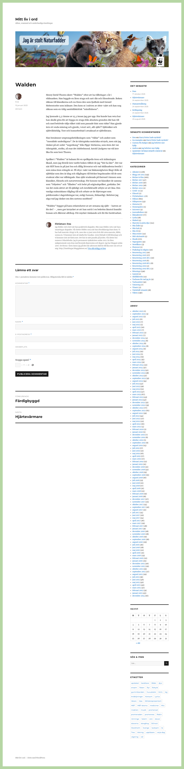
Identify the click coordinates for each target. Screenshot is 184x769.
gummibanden (137, 692)
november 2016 (138, 534)
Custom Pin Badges (140, 143)
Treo (133, 732)
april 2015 (136, 585)
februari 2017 (137, 526)
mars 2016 (136, 555)
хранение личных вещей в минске (147, 151)
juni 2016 (136, 547)
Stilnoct (154, 723)
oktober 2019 (137, 440)
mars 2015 (136, 588)
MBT (133, 705)
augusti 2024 (137, 349)
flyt (148, 688)
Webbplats (21, 347)
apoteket (135, 683)
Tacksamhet (137, 282)
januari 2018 (137, 496)
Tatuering (136, 285)
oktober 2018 (137, 472)
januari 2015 (137, 593)
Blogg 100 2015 (138, 175)
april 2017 (136, 521)
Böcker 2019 (137, 185)
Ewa (17, 102)
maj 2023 (136, 389)
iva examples (137, 140)
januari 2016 (137, 561)
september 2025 (139, 314)
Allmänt (18, 109)
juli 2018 (135, 480)
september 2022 (139, 410)
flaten (142, 688)
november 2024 (138, 341)
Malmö (135, 220)
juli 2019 (135, 448)
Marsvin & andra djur (141, 223)
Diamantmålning (139, 104)
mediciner (154, 705)
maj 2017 (136, 518)
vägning (134, 737)
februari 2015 (137, 590)
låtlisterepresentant (153, 701)
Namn (19, 322)
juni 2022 (136, 419)
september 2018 (138, 475)
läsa (140, 701)
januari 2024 (137, 368)
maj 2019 (136, 453)
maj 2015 (136, 582)
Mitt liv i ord (26, 19)
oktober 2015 (137, 569)
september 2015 (138, 572)
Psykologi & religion (140, 250)
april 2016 (136, 553)
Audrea (135, 148)
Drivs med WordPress (36, 758)
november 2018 (138, 470)
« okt (138, 643)
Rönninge (136, 271)
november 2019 (138, 437)
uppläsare (150, 732)
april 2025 (136, 327)
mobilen (134, 710)
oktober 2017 (137, 504)
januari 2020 (137, 432)
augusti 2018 (137, 478)
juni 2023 (136, 386)
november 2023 (138, 373)
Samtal (135, 274)
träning (140, 732)
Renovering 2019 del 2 (141, 269)
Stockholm (135, 728)
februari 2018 (137, 494)
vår (142, 737)
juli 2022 (135, 416)
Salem (144, 719)
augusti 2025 (137, 317)
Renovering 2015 (139, 252)
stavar (157, 719)
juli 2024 (135, 351)
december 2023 (138, 370)
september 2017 (138, 507)
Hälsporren (137, 201)
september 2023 (138, 378)
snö (151, 719)
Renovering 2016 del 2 (141, 258)
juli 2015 (135, 577)
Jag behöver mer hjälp (150, 148)
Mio (162, 705)
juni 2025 (136, 322)
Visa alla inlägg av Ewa (97, 248)
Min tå (135, 231)
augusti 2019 (137, 445)
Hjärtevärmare (138, 98)
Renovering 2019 (139, 266)
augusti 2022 (137, 413)
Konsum (148, 696)
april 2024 (136, 359)
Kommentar (22, 283)
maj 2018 (136, 486)
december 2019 (138, 435)
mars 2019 (136, 459)
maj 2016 (136, 550)
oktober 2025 (137, 311)
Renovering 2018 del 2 (141, 263)
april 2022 (136, 424)
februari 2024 (137, 365)
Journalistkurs (138, 212)
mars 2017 (136, 523)
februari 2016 (137, 558)
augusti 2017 (137, 510)
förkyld (155, 688)
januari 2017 (137, 529)
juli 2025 (135, 319)
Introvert (136, 210)
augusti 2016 (137, 542)
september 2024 (139, 346)
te (162, 728)
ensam (134, 688)
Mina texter (137, 234)
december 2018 (138, 467)
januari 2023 (137, 400)
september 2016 (138, 539)
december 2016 (138, 531)
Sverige (146, 728)
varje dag (161, 732)
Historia (135, 204)
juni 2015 (136, 580)
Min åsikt (136, 226)
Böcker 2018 (137, 183)
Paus (134, 91)
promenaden (136, 714)
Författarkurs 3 (138, 196)
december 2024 (138, 338)
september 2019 (138, 443)
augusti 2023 (137, 381)
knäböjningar (137, 696)
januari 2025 (137, 335)
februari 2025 (137, 333)
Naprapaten (137, 242)
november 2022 (138, 405)
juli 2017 (135, 513)
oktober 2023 (137, 376)
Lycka (134, 218)
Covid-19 (136, 191)
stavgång (145, 723)
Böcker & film (138, 177)
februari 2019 (137, 462)
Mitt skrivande (138, 236)
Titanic (135, 287)
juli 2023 (135, 384)
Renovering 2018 (139, 261)
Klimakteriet (137, 215)
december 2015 (138, 564)
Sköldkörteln (137, 277)
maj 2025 (136, 325)
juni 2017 (136, 515)
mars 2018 (136, 491)
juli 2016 (135, 545)
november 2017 (138, 502)
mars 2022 (136, 427)
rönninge (135, 719)
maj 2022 (136, 421)
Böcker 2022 (137, 188)
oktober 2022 (137, 408)
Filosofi (135, 193)
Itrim (160, 692)
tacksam (155, 728)
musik (143, 710)
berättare (145, 683)
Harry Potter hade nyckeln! (150, 137)
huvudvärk (151, 692)
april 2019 (136, 456)
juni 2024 (136, 354)
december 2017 (138, 499)
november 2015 (138, 566)
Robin (159, 714)
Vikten (135, 293)
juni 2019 (136, 451)
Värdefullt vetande (139, 290)
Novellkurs (136, 244)
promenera (149, 714)
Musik (134, 239)
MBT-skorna (142, 705)
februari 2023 (137, 397)
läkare (133, 701)
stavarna (134, 723)
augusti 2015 (137, 574)
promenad (153, 710)
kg (166, 692)
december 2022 (138, 402)
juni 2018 (136, 483)
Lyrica (157, 696)
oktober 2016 (137, 537)
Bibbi (154, 683)
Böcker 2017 (137, 180)
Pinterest (136, 247)
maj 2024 (136, 357)
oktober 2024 (137, 343)
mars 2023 (136, 394)
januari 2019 (137, 464)
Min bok (135, 228)
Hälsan (135, 199)
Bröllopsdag (137, 110)
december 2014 (138, 596)
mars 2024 (136, 362)
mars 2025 (136, 330)
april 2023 (136, 392)
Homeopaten (137, 207)
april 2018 (136, 488)
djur (160, 683)
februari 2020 (137, 429)
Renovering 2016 (139, 255)
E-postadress (23, 334)
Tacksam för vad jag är (141, 279)
